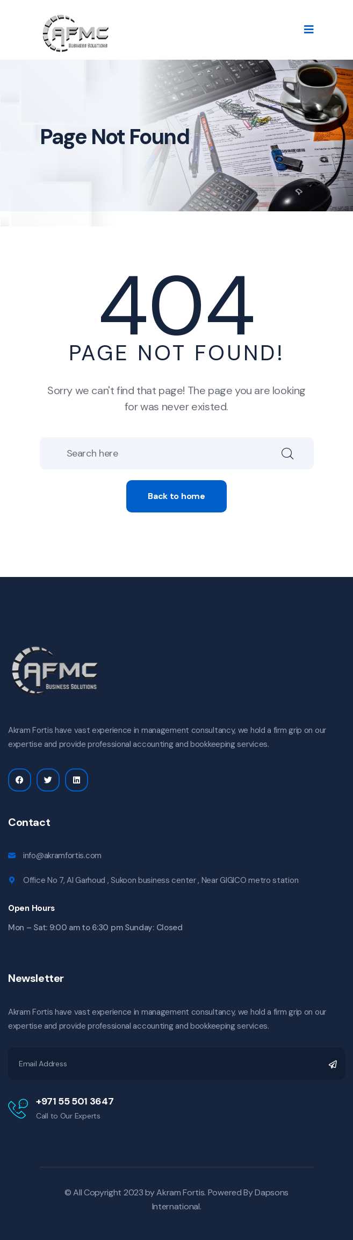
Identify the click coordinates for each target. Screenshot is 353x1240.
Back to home (176, 496)
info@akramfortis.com (62, 855)
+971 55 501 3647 (74, 1101)
